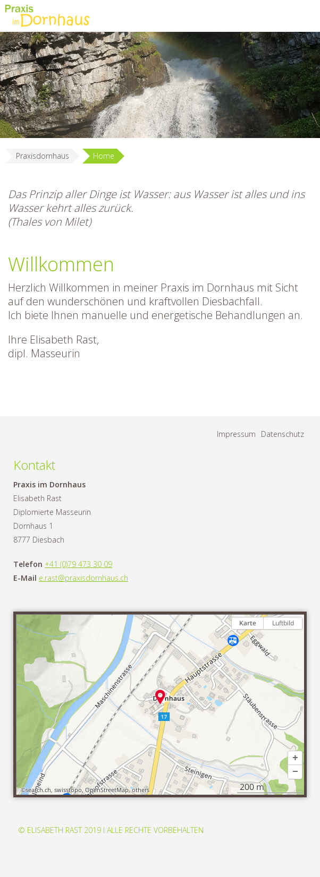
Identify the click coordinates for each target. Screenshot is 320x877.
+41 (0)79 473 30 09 (78, 564)
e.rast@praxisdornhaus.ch (83, 578)
